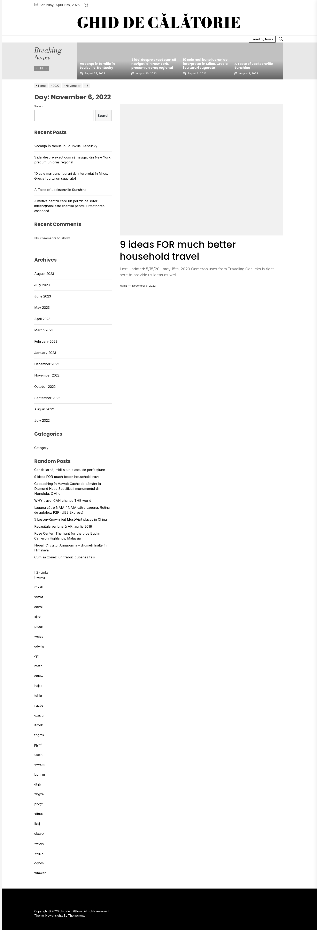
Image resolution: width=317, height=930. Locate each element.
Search (39, 106)
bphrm (39, 774)
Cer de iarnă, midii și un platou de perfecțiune (69, 470)
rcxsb (38, 587)
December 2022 (46, 364)
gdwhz (39, 646)
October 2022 (45, 387)
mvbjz (123, 285)
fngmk (39, 735)
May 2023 (42, 307)
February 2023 (45, 341)
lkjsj (37, 824)
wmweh (40, 873)
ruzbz (39, 705)
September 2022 (47, 398)
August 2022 (44, 409)
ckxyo (39, 833)
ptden (38, 627)
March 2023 (43, 330)
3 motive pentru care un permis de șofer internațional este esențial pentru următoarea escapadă (69, 206)
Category (41, 448)
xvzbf (38, 597)
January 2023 (45, 353)
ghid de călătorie (158, 22)
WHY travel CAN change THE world (62, 500)
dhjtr (37, 784)
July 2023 (42, 285)
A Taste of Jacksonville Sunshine (253, 65)
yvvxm (39, 764)
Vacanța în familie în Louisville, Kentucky (97, 65)
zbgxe (39, 794)
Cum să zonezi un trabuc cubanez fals (64, 557)
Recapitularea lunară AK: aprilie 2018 (63, 526)
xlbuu (38, 814)
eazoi (38, 607)
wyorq (39, 843)
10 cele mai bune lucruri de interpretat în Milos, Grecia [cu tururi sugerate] (205, 63)
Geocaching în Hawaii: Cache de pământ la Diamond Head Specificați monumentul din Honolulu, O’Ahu (67, 489)
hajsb (38, 686)
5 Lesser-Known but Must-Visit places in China (70, 519)
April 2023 (42, 319)
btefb (38, 666)
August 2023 (44, 274)
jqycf (38, 745)
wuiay (38, 636)
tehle (38, 695)
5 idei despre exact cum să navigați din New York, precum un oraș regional (153, 63)
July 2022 (42, 420)
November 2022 (47, 375)
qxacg (39, 715)
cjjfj (36, 656)
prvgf (38, 804)
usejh (38, 755)
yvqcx (39, 853)
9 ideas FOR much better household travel (180, 250)
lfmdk (38, 725)
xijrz (37, 617)
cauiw (38, 676)
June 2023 (42, 296)
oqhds (39, 863)
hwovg (39, 577)
